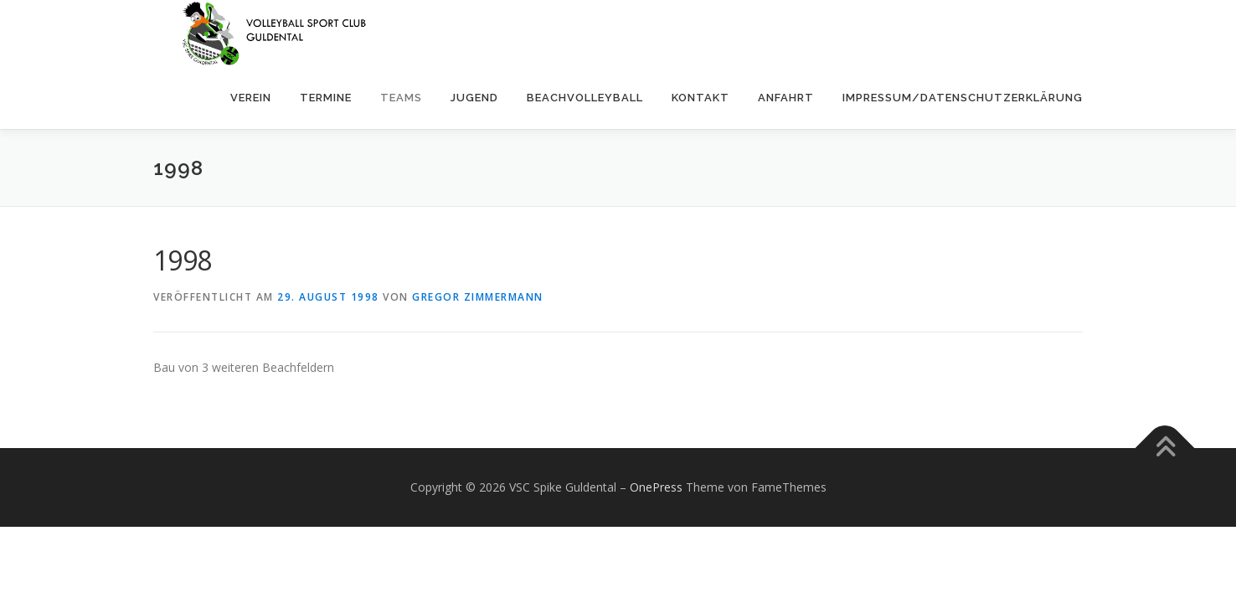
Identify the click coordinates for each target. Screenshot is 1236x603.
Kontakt (700, 97)
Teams (401, 97)
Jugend (474, 97)
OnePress (656, 487)
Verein (250, 97)
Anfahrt (786, 97)
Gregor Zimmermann (477, 297)
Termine (326, 97)
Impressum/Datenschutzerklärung (962, 97)
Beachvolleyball (585, 97)
